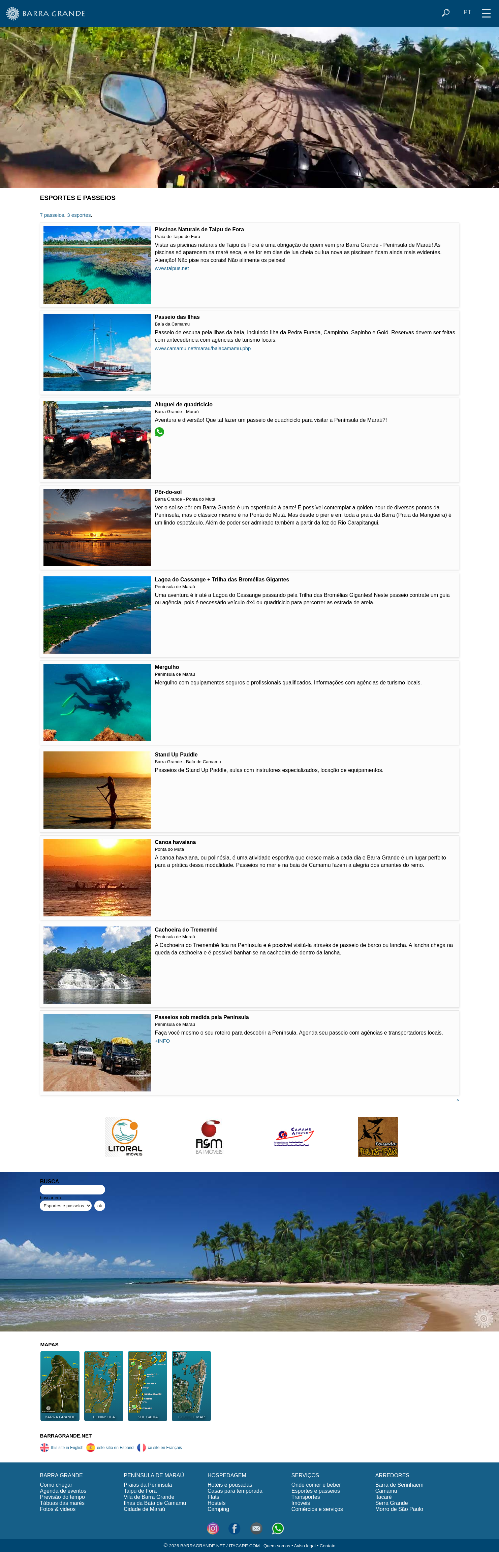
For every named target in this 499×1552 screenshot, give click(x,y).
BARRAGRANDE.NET (66, 1436)
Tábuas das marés (62, 1503)
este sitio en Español (110, 1447)
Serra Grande (391, 1503)
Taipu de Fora (140, 1491)
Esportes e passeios (315, 1491)
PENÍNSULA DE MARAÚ (154, 1475)
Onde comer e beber (316, 1485)
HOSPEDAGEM (227, 1475)
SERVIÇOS (305, 1475)
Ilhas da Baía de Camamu (155, 1503)
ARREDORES (392, 1475)
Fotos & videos (57, 1509)
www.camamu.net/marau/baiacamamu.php (203, 348)
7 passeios (52, 215)
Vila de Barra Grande (149, 1497)
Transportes (305, 1497)
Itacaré (383, 1497)
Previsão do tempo (62, 1497)
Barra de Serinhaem (399, 1485)
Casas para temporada (235, 1491)
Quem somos (276, 1545)
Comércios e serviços (317, 1509)
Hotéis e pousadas (230, 1485)
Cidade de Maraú (144, 1509)
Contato (328, 1545)
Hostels (216, 1503)
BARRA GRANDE (61, 1475)
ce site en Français (159, 1447)
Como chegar (56, 1485)
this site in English (61, 1447)
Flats (213, 1497)
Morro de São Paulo (399, 1509)
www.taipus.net (172, 268)
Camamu (386, 1491)
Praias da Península (148, 1485)
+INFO (162, 1041)
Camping (218, 1509)
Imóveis (300, 1503)
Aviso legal (305, 1545)
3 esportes (79, 215)
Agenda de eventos (63, 1491)
